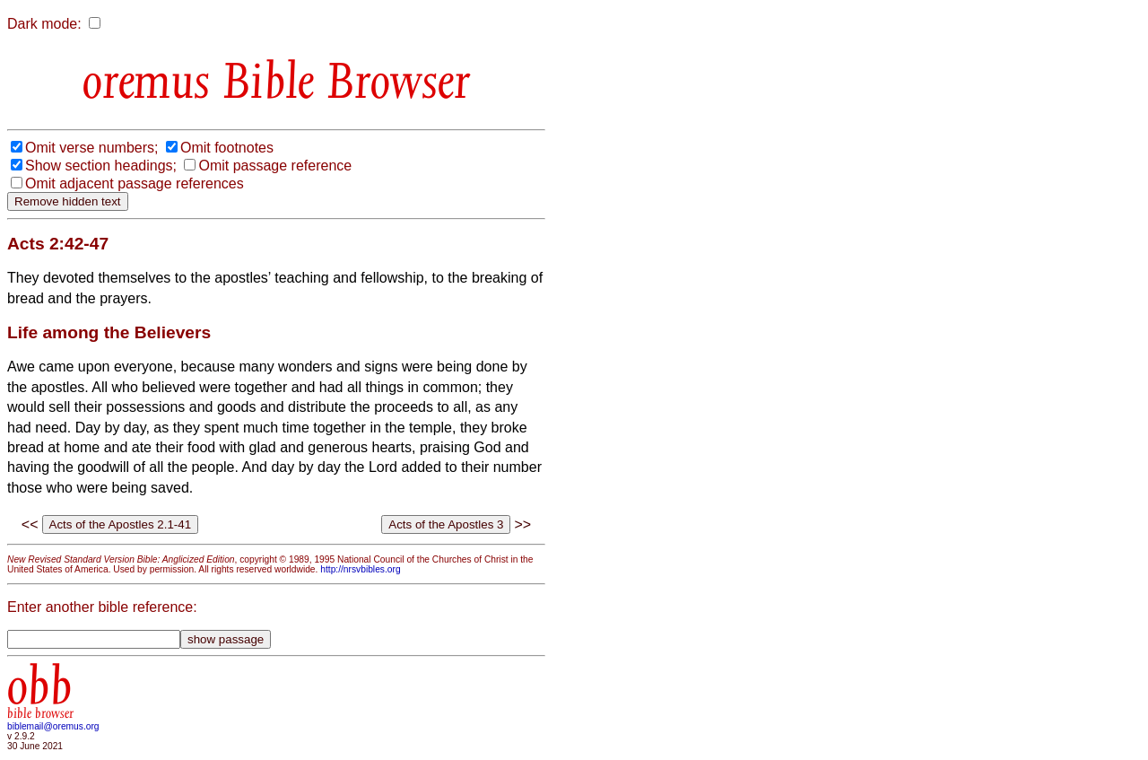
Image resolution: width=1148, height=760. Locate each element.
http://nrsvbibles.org (360, 569)
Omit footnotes (227, 147)
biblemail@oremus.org (53, 726)
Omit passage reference (275, 165)
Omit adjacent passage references (134, 183)
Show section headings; (101, 165)
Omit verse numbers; (91, 147)
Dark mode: (44, 23)
